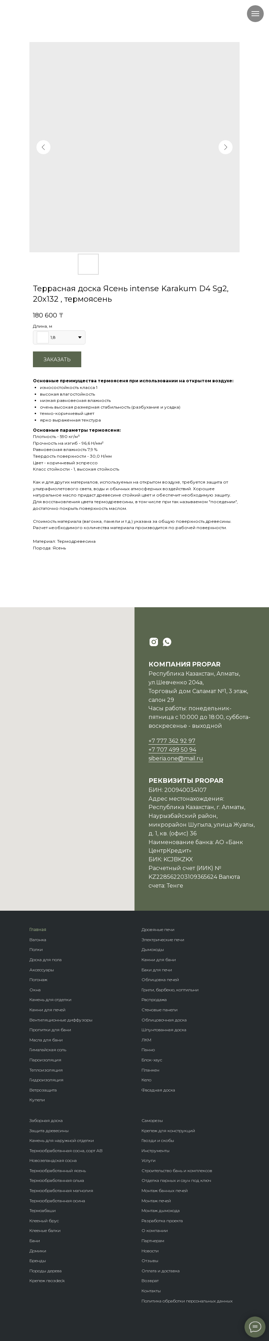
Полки (36, 949)
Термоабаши (42, 1210)
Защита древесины (49, 1130)
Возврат (150, 1280)
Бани (34, 1240)
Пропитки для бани (50, 1029)
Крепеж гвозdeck (47, 1280)
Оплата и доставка (161, 1270)
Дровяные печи (158, 929)
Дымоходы (153, 949)
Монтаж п (151, 1200)
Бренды (37, 1260)
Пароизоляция (45, 1059)
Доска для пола (45, 959)
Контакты (151, 1290)
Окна (35, 989)
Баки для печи (157, 969)
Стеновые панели (160, 1009)
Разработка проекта (162, 1220)
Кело (146, 1079)
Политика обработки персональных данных (187, 1301)
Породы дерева (45, 1270)
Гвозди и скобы (158, 1140)
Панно (148, 1049)
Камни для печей (47, 1009)
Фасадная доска (158, 1090)
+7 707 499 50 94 (172, 749)
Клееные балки (45, 1230)
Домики (37, 1250)
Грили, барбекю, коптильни (170, 989)
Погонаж (38, 979)
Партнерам (153, 1240)
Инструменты (156, 1150)
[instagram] (154, 642)
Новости (150, 1250)
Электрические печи (163, 939)
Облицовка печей (160, 979)
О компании (155, 1230)
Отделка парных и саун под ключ (176, 1180)
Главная (37, 929)
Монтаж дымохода (161, 1210)
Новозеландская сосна (53, 1160)
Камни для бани (159, 959)
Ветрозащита (43, 1090)
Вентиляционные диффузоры (60, 1019)
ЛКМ (146, 1039)
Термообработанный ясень (57, 1170)
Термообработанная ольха (56, 1180)
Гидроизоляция (46, 1079)
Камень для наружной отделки (61, 1140)
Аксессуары (41, 969)
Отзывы (150, 1260)
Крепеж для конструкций (168, 1130)
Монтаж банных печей (165, 1190)
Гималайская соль (47, 1049)
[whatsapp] (167, 642)
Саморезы (152, 1120)
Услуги (149, 1160)
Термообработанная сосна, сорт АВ (66, 1150)
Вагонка (37, 939)
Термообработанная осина (57, 1200)
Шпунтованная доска (164, 1029)
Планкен (150, 1070)
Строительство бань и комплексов (177, 1170)
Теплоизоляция (46, 1070)
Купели (37, 1099)
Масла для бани (46, 1039)
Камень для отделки (50, 999)
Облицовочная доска (164, 1019)
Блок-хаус (152, 1059)
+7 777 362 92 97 (172, 741)
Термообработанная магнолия (61, 1190)
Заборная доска (46, 1120)
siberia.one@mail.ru (176, 758)
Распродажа (154, 999)
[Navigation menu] (255, 13)
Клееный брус (44, 1220)
